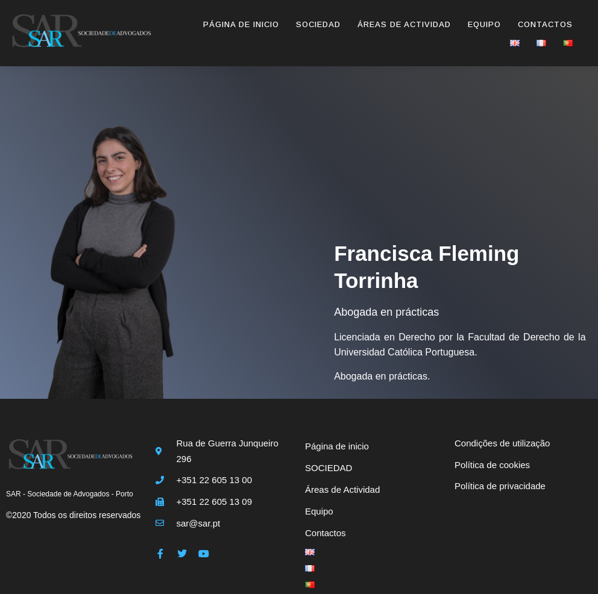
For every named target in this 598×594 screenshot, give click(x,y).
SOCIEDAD (318, 24)
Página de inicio (241, 24)
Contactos (545, 24)
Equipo (484, 24)
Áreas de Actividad (404, 24)
